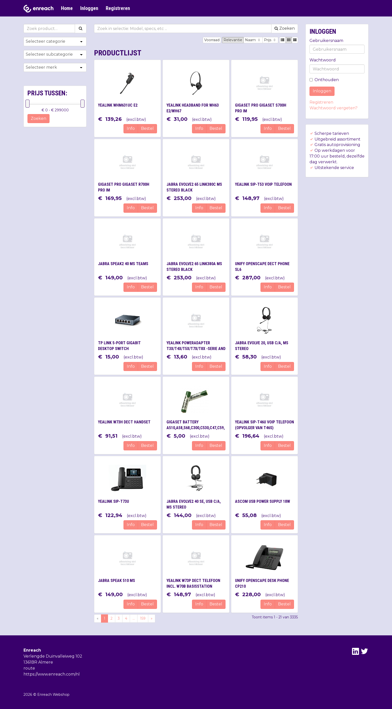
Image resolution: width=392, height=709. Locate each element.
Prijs (270, 40)
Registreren (118, 8)
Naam (253, 40)
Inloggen (89, 8)
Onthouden (324, 79)
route (29, 668)
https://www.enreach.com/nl (52, 674)
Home (67, 8)
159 (143, 618)
